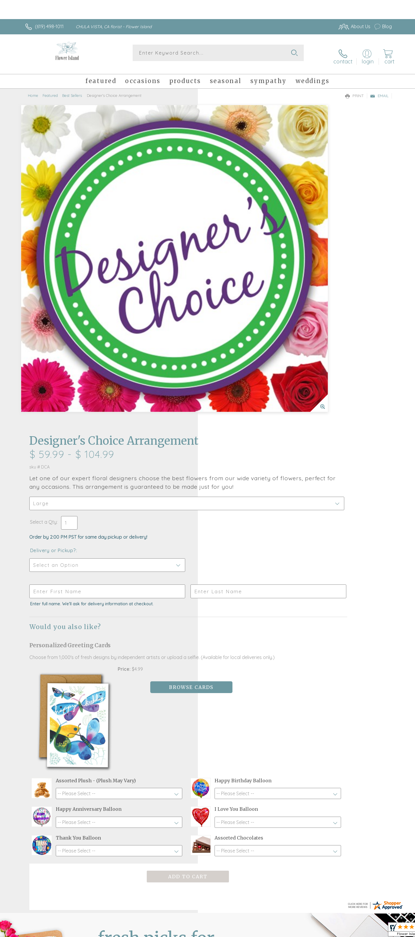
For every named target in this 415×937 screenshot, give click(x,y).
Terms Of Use (263, 930)
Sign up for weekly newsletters (281, 719)
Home (33, 89)
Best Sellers (72, 89)
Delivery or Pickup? (231, 222)
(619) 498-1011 (49, 26)
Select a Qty (221, 194)
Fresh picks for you (156, 723)
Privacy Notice (298, 930)
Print (354, 89)
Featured (50, 89)
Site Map (376, 930)
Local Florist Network (339, 930)
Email (379, 89)
